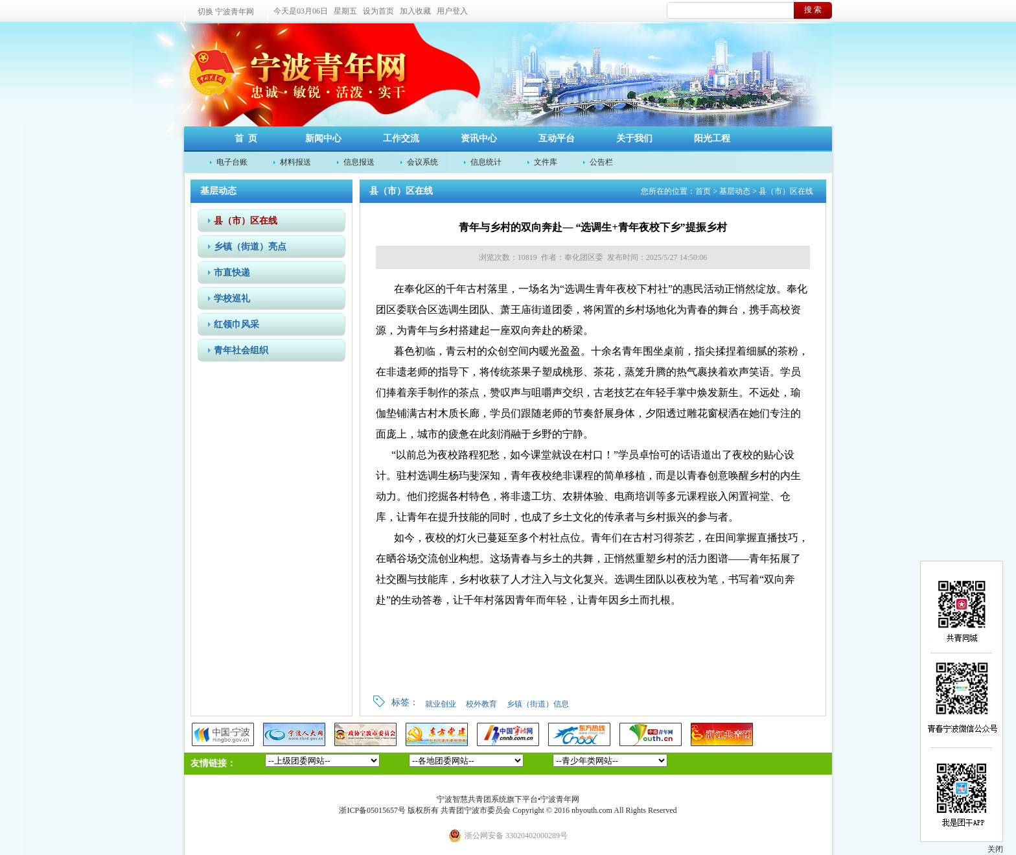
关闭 (995, 849)
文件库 (545, 162)
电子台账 (232, 162)
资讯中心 (479, 138)
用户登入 (452, 11)
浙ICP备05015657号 (372, 810)
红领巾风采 (236, 324)
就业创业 (440, 704)
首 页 (246, 138)
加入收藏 (415, 11)
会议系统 (422, 162)
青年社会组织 (241, 350)
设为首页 (378, 11)
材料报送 (295, 162)
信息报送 (359, 162)
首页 (703, 191)
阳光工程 (712, 138)
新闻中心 (323, 138)
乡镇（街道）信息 (538, 704)
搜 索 (813, 9)
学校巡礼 (232, 298)
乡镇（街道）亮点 (250, 247)
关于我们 (634, 138)
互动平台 (556, 138)
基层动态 (734, 191)
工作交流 (401, 138)
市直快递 (232, 272)
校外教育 (481, 704)
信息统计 (486, 162)
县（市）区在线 (245, 221)
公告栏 (601, 162)
